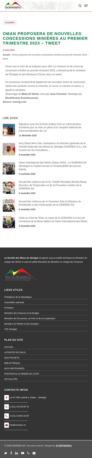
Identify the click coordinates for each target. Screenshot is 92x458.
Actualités (9, 22)
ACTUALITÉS (10, 379)
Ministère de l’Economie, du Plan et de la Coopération (29, 318)
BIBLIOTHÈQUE (12, 363)
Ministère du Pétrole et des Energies (21, 324)
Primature (9, 308)
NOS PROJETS (11, 357)
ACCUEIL (9, 347)
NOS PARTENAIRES (14, 368)
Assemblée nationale (14, 302)
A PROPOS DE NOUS (15, 352)
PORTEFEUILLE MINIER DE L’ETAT (21, 374)
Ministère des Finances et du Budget (21, 313)
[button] (86, 5)
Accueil (6, 55)
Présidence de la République (18, 297)
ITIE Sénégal (10, 329)
